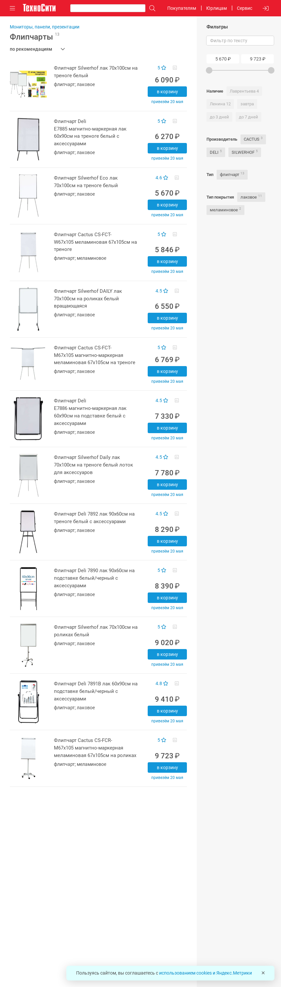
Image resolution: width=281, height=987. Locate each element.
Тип (210, 174)
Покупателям (181, 8)
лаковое (251, 197)
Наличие (215, 91)
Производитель (222, 139)
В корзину (167, 91)
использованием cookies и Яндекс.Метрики (205, 973)
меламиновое (225, 209)
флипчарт (232, 174)
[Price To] (257, 58)
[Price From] (223, 58)
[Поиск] (150, 8)
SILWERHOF (245, 152)
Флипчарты (34, 37)
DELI (216, 152)
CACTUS (253, 139)
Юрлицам (216, 8)
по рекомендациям (31, 49)
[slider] (209, 70)
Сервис (244, 8)
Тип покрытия (220, 197)
